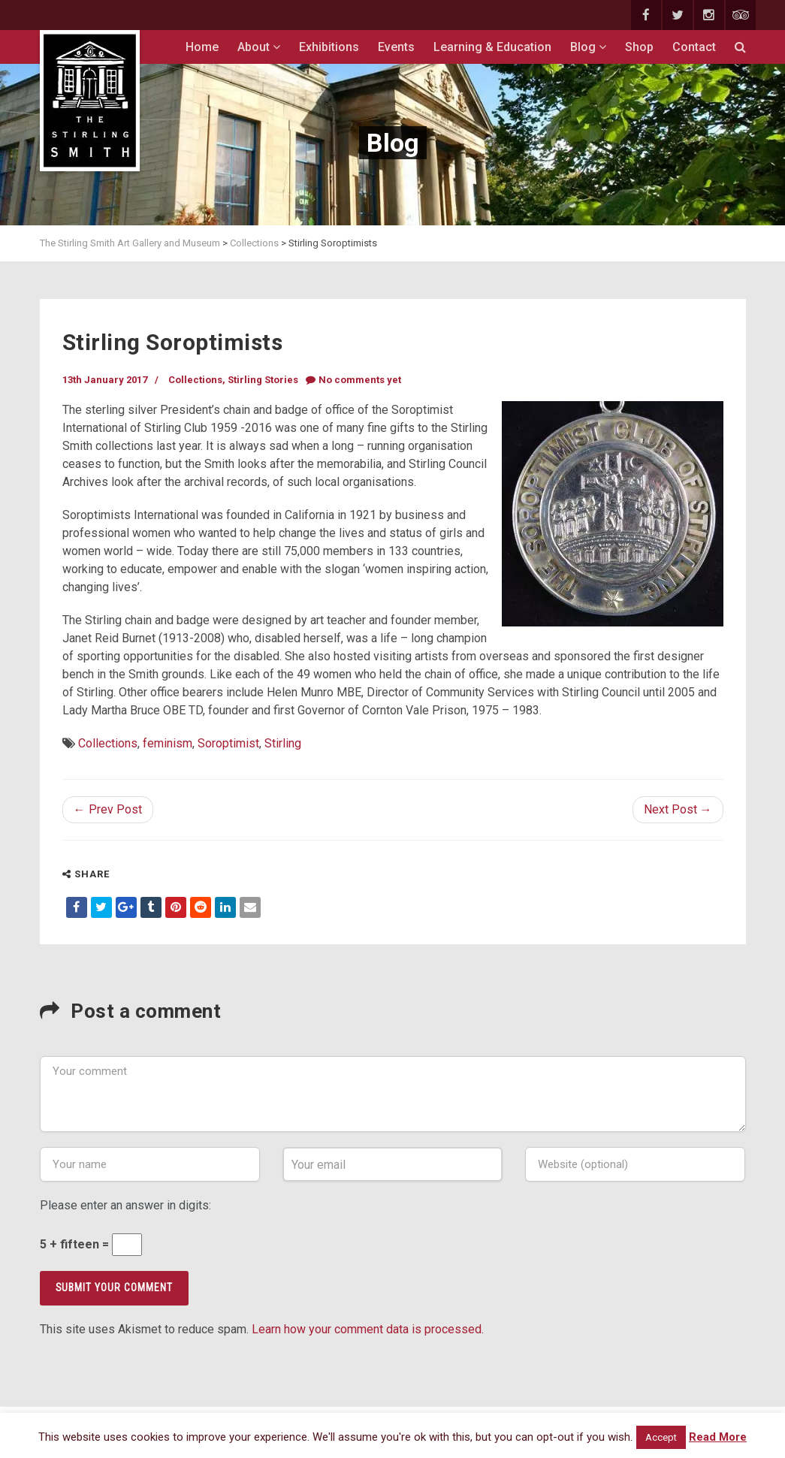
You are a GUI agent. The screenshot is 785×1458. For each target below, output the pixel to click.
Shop (639, 47)
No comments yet (353, 379)
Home (202, 47)
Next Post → (678, 809)
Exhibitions (329, 47)
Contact (694, 47)
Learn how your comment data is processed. (368, 1329)
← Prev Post (108, 809)
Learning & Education (492, 47)
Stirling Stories (263, 379)
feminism (167, 743)
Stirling (282, 743)
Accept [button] (661, 1437)
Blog (588, 47)
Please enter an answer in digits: (125, 1205)
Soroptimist (228, 743)
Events (396, 47)
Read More (718, 1437)
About (258, 47)
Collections (195, 379)
